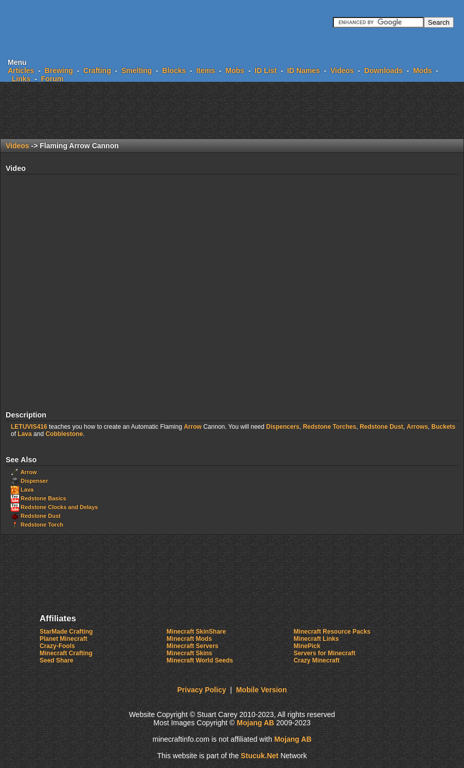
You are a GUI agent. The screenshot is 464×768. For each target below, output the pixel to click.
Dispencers (282, 426)
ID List (266, 70)
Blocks (174, 70)
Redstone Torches (329, 426)
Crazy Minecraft (317, 660)
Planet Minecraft (63, 638)
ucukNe (259, 756)
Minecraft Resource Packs (332, 631)
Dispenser (34, 481)
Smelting (136, 70)
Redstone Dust (381, 426)
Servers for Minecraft (324, 653)
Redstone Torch (42, 524)
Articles (21, 70)
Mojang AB (255, 723)
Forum (52, 79)
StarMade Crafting (66, 631)
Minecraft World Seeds (200, 660)
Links (21, 79)
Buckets (444, 426)
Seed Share (56, 660)
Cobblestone (64, 434)
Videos (342, 70)
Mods (422, 70)
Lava (24, 434)
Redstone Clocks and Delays (59, 507)
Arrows (417, 426)
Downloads (383, 70)
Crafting (97, 70)
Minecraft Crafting (66, 653)
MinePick (307, 646)
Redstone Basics (43, 498)
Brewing (59, 70)
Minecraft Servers (193, 646)
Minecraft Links (316, 638)
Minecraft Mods (189, 638)
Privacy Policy (201, 690)
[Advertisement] (232, 110)
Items (205, 70)
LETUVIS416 (29, 426)
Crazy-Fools (57, 646)
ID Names (303, 70)
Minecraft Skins (189, 653)
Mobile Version (261, 690)
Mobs (234, 70)
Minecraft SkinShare (196, 631)
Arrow (193, 426)
